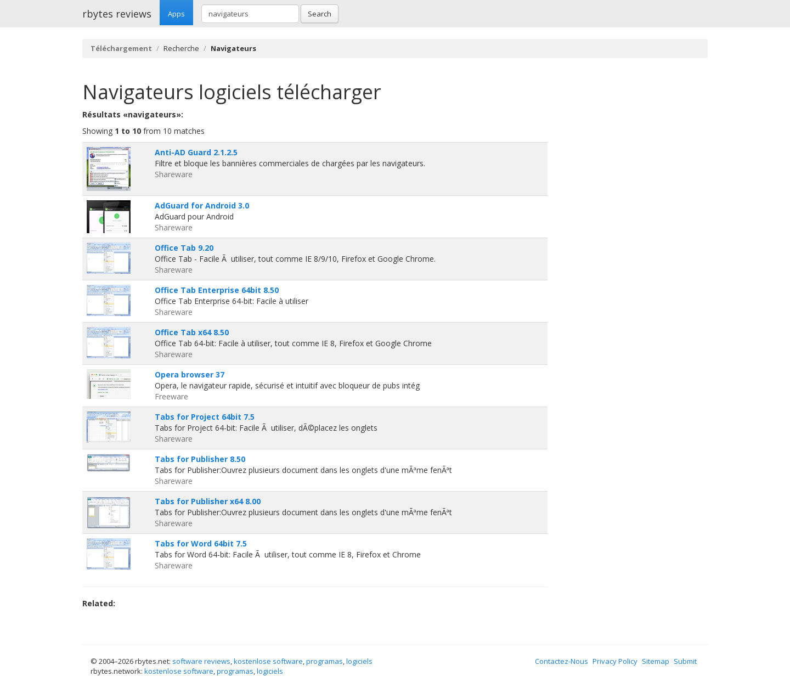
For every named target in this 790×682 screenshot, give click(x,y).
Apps (176, 14)
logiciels (359, 661)
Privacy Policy (614, 661)
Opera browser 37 (189, 374)
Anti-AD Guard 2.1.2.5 (196, 152)
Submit (685, 661)
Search (319, 14)
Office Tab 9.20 (184, 248)
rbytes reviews (116, 13)
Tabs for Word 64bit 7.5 (201, 543)
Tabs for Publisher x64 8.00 (208, 501)
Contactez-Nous (561, 661)
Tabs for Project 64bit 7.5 (205, 417)
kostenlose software (268, 661)
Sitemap (655, 661)
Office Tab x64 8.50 (192, 332)
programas (324, 661)
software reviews (201, 661)
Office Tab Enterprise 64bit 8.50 (217, 290)
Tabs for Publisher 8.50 (200, 459)
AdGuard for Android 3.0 (202, 205)
